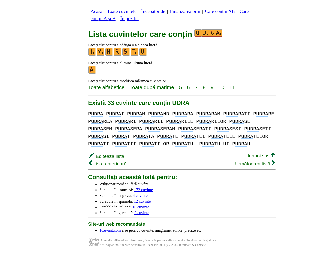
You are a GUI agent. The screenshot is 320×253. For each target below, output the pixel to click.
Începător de (153, 11)
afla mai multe (176, 240)
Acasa (96, 11)
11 (232, 87)
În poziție (129, 18)
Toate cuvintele (121, 11)
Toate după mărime (152, 87)
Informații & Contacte (192, 245)
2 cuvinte (141, 213)
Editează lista (106, 156)
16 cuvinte (140, 207)
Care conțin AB (220, 11)
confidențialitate (206, 240)
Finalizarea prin (185, 11)
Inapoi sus (261, 155)
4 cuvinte (140, 195)
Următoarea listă (255, 163)
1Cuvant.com (110, 230)
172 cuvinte (143, 190)
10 (221, 87)
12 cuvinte (142, 201)
